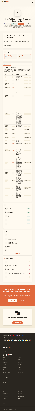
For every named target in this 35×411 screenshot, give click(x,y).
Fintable (19, 369)
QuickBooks (20, 362)
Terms (7, 409)
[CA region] (14, 335)
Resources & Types (6, 394)
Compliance (20, 393)
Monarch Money (20, 364)
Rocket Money (20, 365)
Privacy (4, 409)
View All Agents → (17, 253)
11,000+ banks (5, 337)
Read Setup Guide (18, 322)
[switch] (3, 355)
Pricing (4, 384)
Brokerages (4, 375)
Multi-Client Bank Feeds (6, 372)
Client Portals (5, 370)
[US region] (11, 335)
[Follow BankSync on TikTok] (11, 355)
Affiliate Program (21, 396)
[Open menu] (33, 2)
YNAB (19, 359)
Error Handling (5, 396)
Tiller (19, 370)
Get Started (20, 23)
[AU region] (17, 335)
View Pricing (22, 300)
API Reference (5, 391)
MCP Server (5, 367)
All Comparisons (20, 372)
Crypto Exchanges (6, 377)
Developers (5, 388)
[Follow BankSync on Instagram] (9, 355)
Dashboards (5, 362)
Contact (19, 394)
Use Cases (4, 382)
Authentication (5, 393)
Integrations (5, 379)
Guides (4, 403)
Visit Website (28, 23)
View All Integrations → (17, 226)
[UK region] (20, 335)
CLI (3, 369)
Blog (19, 398)
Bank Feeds (4, 359)
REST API (4, 365)
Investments (5, 374)
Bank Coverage (5, 380)
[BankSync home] (5, 2)
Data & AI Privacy (21, 391)
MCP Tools (4, 399)
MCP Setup (4, 398)
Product (4, 357)
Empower (19, 367)
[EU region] (23, 335)
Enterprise (4, 385)
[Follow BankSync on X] (6, 355)
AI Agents (4, 364)
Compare (19, 357)
